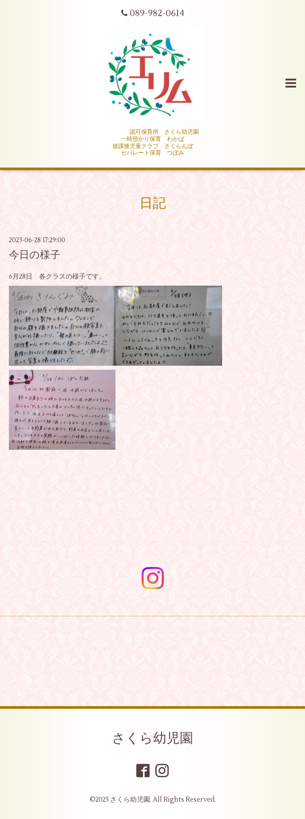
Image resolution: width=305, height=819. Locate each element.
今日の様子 (34, 255)
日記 (152, 203)
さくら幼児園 (152, 738)
